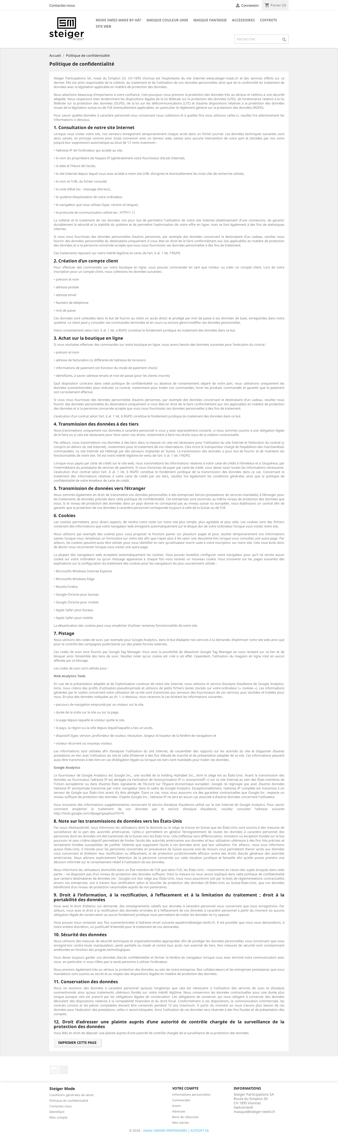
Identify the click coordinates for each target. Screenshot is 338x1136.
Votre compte (185, 1088)
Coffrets (268, 20)
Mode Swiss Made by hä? (118, 20)
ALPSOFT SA (200, 1130)
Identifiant (56, 1112)
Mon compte (58, 1117)
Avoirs (176, 1106)
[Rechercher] (262, 39)
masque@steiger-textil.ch (254, 1111)
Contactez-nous (62, 5)
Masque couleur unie (167, 20)
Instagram (54, 1069)
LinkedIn (63, 1069)
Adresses (178, 1111)
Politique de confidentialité (68, 1100)
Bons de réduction (185, 1117)
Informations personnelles (191, 1094)
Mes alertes (180, 1122)
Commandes (181, 1100)
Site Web (103, 26)
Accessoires (243, 20)
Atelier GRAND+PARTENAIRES (165, 1130)
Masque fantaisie (210, 20)
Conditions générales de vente (71, 1095)
